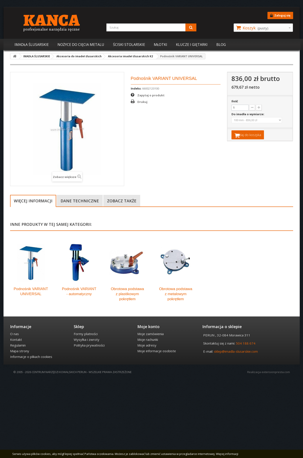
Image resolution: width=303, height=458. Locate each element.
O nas (14, 412)
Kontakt (16, 418)
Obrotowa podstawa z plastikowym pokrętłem (127, 372)
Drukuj (142, 102)
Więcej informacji (33, 200)
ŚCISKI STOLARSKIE (129, 44)
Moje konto (148, 405)
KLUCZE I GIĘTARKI (192, 44)
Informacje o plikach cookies (31, 435)
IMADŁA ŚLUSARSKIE (31, 44)
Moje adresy (146, 424)
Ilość (234, 101)
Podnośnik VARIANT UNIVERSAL (31, 370)
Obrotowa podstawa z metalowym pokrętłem (175, 372)
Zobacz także (121, 200)
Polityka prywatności (89, 424)
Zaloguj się (280, 15)
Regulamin (18, 424)
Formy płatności (86, 412)
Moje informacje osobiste (156, 429)
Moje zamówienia (150, 412)
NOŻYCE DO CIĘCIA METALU (80, 44)
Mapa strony (19, 429)
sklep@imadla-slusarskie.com (236, 430)
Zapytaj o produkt (151, 95)
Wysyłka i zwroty (86, 418)
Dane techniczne (80, 200)
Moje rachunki (147, 418)
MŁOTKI (160, 44)
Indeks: (136, 88)
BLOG (221, 44)
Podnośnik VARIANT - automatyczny (79, 370)
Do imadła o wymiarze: (248, 114)
